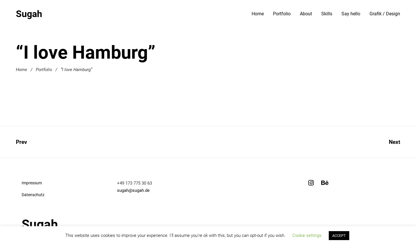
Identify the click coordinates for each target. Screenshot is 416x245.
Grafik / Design (384, 14)
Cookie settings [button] (307, 235)
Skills (326, 14)
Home (258, 14)
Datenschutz (33, 194)
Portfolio (282, 14)
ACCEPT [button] (339, 235)
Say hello (350, 14)
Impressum (32, 183)
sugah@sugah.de (133, 190)
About (306, 14)
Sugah (29, 13)
